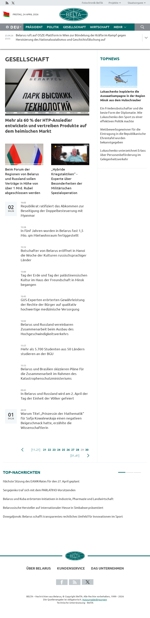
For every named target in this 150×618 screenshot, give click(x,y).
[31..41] (74, 455)
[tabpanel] (72, 501)
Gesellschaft (74, 27)
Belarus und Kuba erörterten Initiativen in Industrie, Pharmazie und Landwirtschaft (58, 499)
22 (49, 449)
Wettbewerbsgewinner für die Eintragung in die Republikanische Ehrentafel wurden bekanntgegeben (123, 136)
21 (44, 449)
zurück (22, 450)
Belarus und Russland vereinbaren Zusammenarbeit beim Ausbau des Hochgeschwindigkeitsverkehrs (47, 329)
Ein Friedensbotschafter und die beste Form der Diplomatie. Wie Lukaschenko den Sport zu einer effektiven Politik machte (121, 115)
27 (72, 449)
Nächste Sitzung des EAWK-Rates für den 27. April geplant (41, 481)
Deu (15, 27)
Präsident (34, 27)
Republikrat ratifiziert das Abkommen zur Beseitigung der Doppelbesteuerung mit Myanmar (52, 210)
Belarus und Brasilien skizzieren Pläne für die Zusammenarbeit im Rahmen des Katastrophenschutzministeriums (52, 373)
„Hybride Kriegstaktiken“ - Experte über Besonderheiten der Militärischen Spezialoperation (66, 181)
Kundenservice (71, 568)
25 (63, 449)
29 (82, 449)
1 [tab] (121, 471)
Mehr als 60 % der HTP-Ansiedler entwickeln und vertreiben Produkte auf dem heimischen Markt (46, 125)
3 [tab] (137, 471)
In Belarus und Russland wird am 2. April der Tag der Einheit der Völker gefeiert (54, 396)
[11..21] (35, 449)
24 (58, 449)
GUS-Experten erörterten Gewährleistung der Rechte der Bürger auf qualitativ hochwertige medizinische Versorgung (53, 304)
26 (68, 449)
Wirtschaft (99, 27)
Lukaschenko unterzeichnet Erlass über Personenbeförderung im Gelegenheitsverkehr (123, 155)
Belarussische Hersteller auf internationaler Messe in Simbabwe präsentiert (53, 507)
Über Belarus (38, 568)
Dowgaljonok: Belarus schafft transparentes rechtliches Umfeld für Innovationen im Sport (63, 516)
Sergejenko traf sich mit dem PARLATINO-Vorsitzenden (39, 490)
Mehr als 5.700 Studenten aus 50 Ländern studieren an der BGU (53, 351)
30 (86, 449)
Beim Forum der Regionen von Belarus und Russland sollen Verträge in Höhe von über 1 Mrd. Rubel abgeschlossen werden (23, 181)
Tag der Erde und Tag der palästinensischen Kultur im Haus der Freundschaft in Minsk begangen (54, 279)
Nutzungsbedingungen (94, 599)
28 (77, 449)
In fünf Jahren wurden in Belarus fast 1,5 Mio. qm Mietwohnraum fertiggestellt (52, 233)
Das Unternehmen (107, 568)
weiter (88, 456)
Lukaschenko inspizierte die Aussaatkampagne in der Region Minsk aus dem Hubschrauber (122, 96)
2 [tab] (129, 471)
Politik (53, 27)
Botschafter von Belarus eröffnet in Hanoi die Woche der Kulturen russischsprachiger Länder (54, 255)
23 (54, 449)
